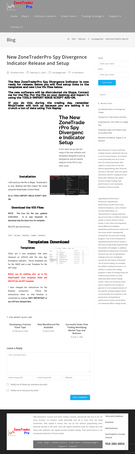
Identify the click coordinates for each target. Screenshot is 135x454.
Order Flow (75, 442)
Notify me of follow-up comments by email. (29, 384)
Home (40, 442)
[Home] (68, 39)
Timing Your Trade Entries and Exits (112, 117)
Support (62, 446)
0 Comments (78, 72)
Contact (73, 446)
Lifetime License (60, 442)
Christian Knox (17, 72)
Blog (47, 442)
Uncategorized (59, 72)
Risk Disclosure (111, 428)
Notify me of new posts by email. (25, 390)
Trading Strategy (90, 442)
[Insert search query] (113, 94)
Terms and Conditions (114, 416)
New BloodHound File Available (48, 326)
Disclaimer (109, 422)
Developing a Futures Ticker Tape (20, 326)
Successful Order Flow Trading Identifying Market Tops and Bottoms (77, 329)
